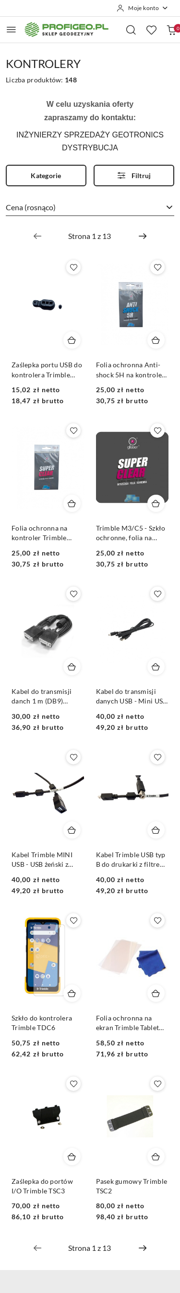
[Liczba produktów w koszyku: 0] (171, 30)
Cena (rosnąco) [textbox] (31, 207)
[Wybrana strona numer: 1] (89, 236)
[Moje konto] (142, 8)
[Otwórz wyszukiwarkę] (131, 30)
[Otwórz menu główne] (11, 29)
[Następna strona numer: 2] (142, 236)
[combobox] (90, 208)
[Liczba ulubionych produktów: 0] (151, 30)
